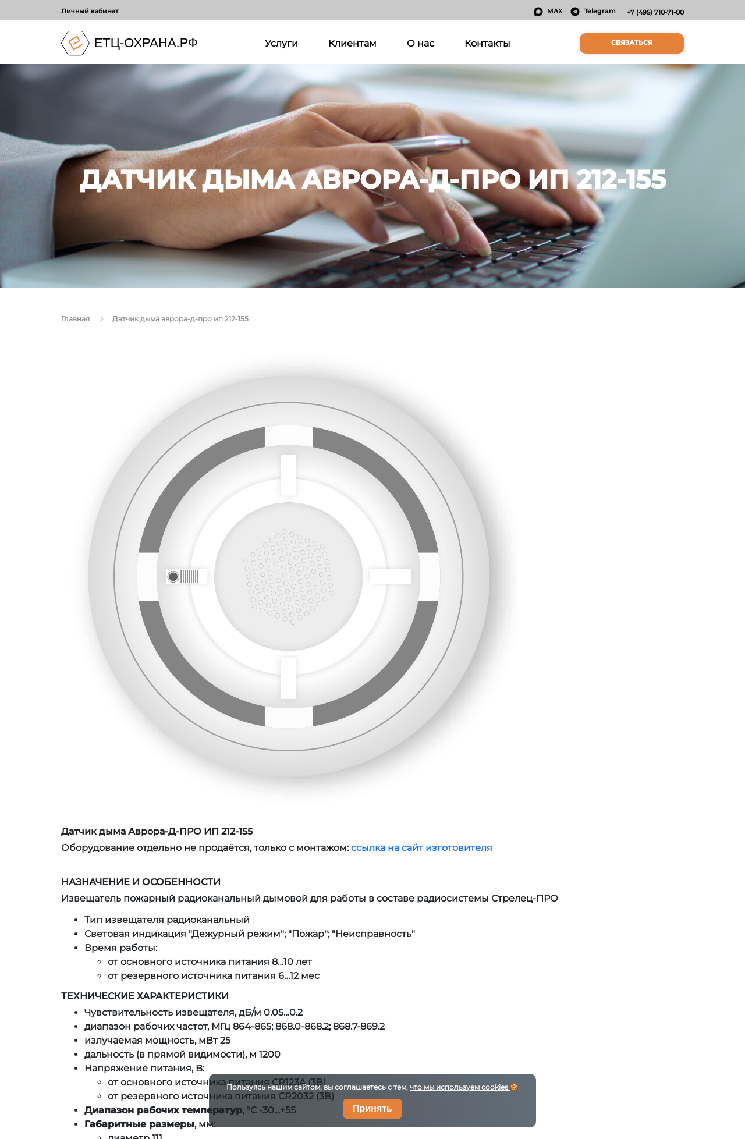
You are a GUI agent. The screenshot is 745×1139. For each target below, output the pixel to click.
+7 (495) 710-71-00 (655, 12)
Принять (372, 1108)
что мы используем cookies (460, 1087)
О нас (420, 43)
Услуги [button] (283, 42)
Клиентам (352, 43)
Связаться (631, 43)
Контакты (487, 43)
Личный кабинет (89, 11)
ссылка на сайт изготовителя (421, 847)
